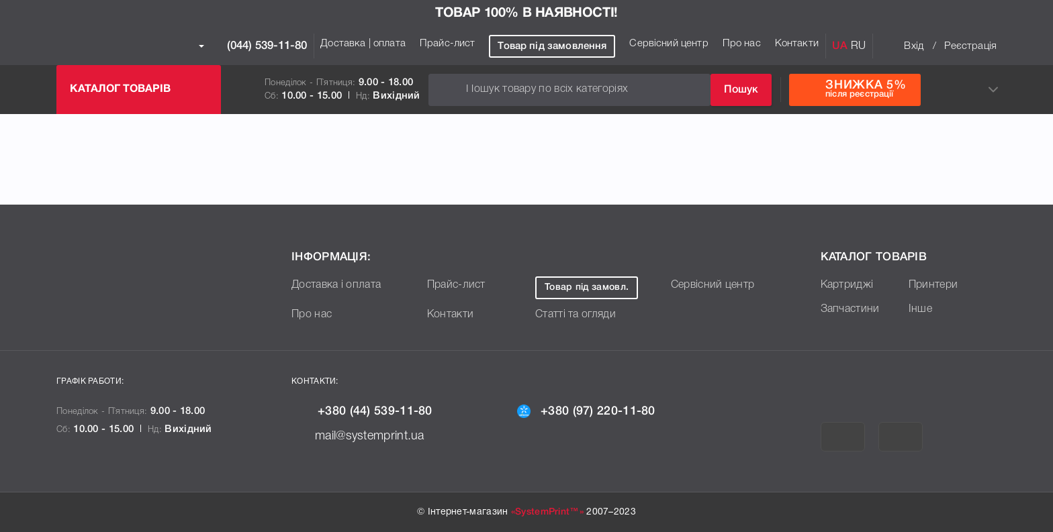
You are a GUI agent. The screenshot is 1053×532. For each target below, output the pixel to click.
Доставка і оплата (341, 284)
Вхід (913, 46)
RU (858, 46)
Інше (921, 308)
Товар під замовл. (597, 287)
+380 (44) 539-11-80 (379, 410)
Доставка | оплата (363, 43)
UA (840, 46)
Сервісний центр (668, 43)
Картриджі (850, 284)
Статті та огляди (581, 314)
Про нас (742, 43)
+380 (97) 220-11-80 (603, 410)
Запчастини (853, 308)
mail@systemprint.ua (376, 434)
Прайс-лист (447, 43)
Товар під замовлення (552, 46)
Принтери (936, 284)
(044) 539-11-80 (253, 46)
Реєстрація (970, 46)
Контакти (797, 43)
